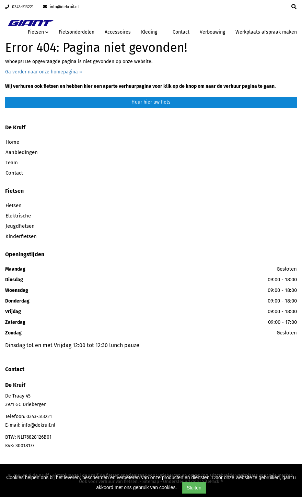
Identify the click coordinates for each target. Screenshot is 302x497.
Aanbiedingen (21, 152)
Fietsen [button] (38, 32)
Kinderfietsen (21, 236)
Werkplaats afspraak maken (266, 32)
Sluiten (194, 487)
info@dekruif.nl (61, 6)
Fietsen (13, 205)
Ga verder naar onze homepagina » (43, 72)
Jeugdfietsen (20, 226)
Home (12, 142)
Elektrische (18, 216)
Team (11, 162)
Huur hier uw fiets (151, 102)
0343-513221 (19, 6)
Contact (181, 32)
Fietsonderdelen (76, 32)
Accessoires (118, 32)
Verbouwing (212, 32)
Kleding (149, 32)
